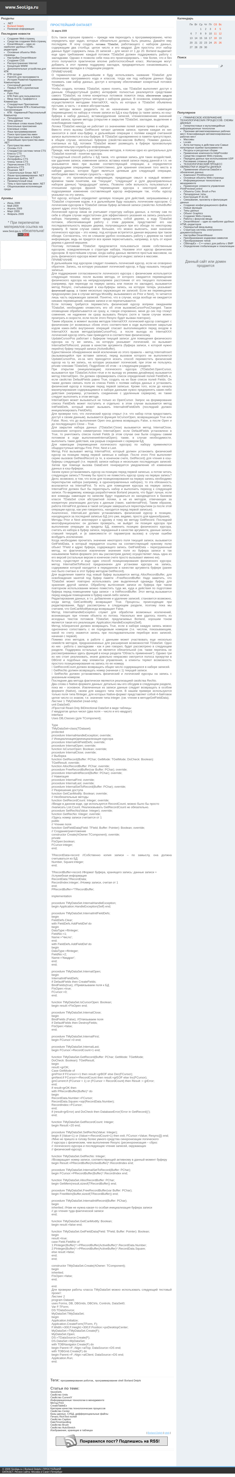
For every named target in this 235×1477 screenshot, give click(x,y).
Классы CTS (14, 153)
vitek (167, 1433)
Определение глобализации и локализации (209, 246)
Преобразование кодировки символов (206, 238)
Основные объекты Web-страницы (204, 177)
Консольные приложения (22, 126)
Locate (187, 142)
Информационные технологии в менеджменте (77, 1400)
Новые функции (193, 207)
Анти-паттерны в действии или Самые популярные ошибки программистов (204, 146)
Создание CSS (15, 60)
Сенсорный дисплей (19, 85)
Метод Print (57, 1402)
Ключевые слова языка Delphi (24, 123)
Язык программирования (21, 131)
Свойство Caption (60, 1419)
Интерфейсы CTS (17, 159)
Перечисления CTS (18, 164)
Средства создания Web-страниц (26, 41)
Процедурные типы (18, 118)
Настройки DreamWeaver (22, 57)
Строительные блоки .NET (22, 172)
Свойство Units (59, 1394)
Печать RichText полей (63, 1416)
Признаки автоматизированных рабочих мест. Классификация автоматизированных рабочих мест (205, 134)
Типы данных (15, 120)
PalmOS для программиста (23, 77)
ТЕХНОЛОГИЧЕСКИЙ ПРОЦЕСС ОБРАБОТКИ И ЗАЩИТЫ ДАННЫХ (201, 165)
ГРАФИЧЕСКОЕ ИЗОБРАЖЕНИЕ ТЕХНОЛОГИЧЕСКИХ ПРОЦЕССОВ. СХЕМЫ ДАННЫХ (206, 120)
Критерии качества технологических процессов (78, 1408)
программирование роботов (77, 1380)
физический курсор (63, 290)
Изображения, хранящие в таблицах (71, 1430)
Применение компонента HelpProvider (206, 153)
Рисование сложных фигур (199, 161)
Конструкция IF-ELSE (196, 196)
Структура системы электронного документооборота (201, 231)
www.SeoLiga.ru (12, 231)
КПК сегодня (14, 74)
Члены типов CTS (17, 161)
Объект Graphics (193, 213)
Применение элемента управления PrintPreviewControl (202, 187)
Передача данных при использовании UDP (209, 158)
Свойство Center (60, 1411)
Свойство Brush (59, 1424)
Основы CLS (14, 148)
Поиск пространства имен (22, 134)
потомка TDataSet (107, 44)
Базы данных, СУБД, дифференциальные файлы (79, 1413)
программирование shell (109, 1380)
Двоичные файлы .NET (20, 178)
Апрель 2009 (14, 208)
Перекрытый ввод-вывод (198, 227)
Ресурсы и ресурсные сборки (201, 150)
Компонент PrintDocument (199, 175)
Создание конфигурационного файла (205, 205)
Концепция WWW (17, 66)
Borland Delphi (132, 1380)
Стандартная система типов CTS (26, 150)
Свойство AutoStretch (62, 1427)
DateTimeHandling (60, 1422)
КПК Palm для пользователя (23, 96)
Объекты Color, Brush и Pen (200, 191)
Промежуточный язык (19, 181)
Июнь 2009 (13, 203)
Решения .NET (15, 170)
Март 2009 (13, 211)
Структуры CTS (16, 156)
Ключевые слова (17, 129)
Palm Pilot (13, 93)
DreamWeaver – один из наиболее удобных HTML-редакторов (19, 47)
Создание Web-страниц (21, 38)
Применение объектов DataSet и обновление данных (201, 171)
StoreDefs (56, 1392)
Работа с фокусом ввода (198, 218)
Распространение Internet (22, 63)
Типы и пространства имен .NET (26, 183)
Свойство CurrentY (61, 1397)
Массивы (189, 139)
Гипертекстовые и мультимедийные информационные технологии (202, 127)
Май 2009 (12, 205)
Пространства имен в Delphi (23, 137)
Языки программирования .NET (25, 175)
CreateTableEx (58, 1405)
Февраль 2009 (15, 214)
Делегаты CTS (15, 167)
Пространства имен (18, 145)
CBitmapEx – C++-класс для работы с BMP (208, 243)
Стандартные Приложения (22, 104)
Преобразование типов (197, 240)
